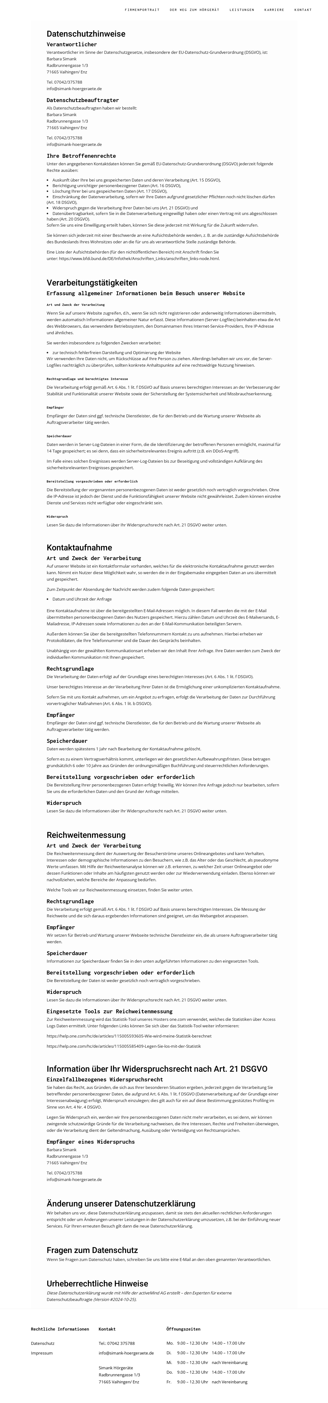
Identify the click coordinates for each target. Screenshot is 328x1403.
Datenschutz (42, 1343)
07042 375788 (121, 1343)
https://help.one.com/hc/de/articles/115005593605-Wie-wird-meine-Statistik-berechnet (129, 1036)
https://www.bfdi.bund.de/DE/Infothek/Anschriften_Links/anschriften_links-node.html (139, 258)
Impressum (42, 1353)
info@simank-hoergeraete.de (126, 1353)
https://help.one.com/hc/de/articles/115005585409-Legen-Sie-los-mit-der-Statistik (124, 1046)
